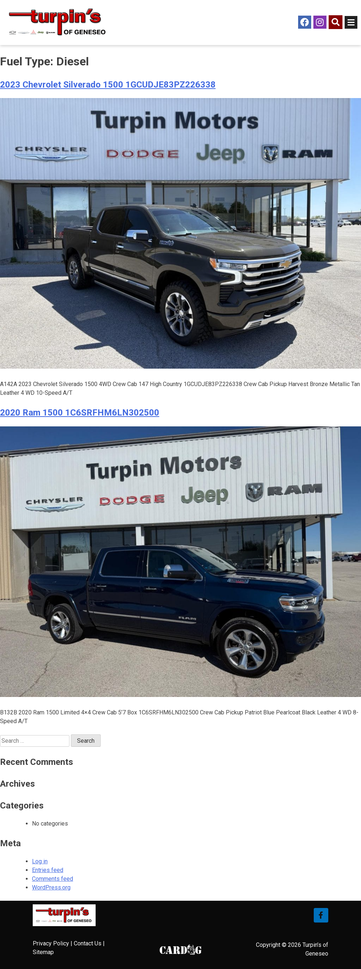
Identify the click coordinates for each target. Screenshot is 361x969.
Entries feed (47, 870)
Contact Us (87, 943)
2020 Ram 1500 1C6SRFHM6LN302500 (79, 413)
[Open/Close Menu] (351, 22)
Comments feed (52, 878)
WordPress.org (51, 887)
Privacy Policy (51, 943)
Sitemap (43, 952)
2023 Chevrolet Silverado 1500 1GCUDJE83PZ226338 (108, 85)
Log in (40, 861)
